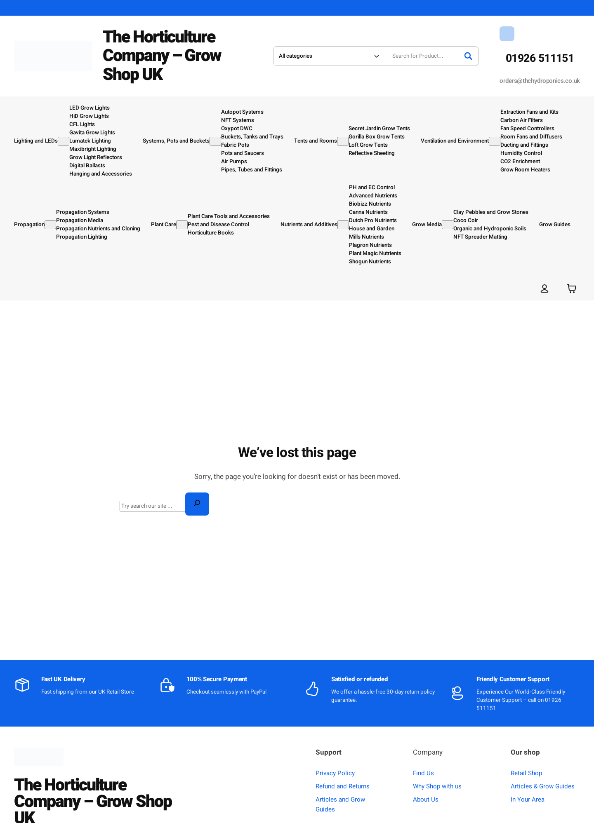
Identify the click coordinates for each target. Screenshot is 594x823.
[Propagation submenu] (50, 224)
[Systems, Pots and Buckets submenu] (215, 141)
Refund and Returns (343, 786)
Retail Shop (526, 773)
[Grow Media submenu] (447, 224)
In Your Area (527, 799)
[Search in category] (327, 56)
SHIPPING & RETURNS (513, 8)
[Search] (468, 56)
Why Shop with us (437, 786)
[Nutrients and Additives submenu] (343, 224)
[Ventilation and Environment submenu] (494, 141)
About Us (425, 799)
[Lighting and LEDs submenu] (63, 141)
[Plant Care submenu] (182, 224)
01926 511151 (540, 58)
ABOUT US (466, 8)
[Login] (545, 288)
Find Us (423, 773)
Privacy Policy (335, 773)
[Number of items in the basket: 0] (571, 288)
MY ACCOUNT (564, 8)
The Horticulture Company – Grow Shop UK (162, 56)
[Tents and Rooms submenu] (343, 141)
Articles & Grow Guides (543, 786)
